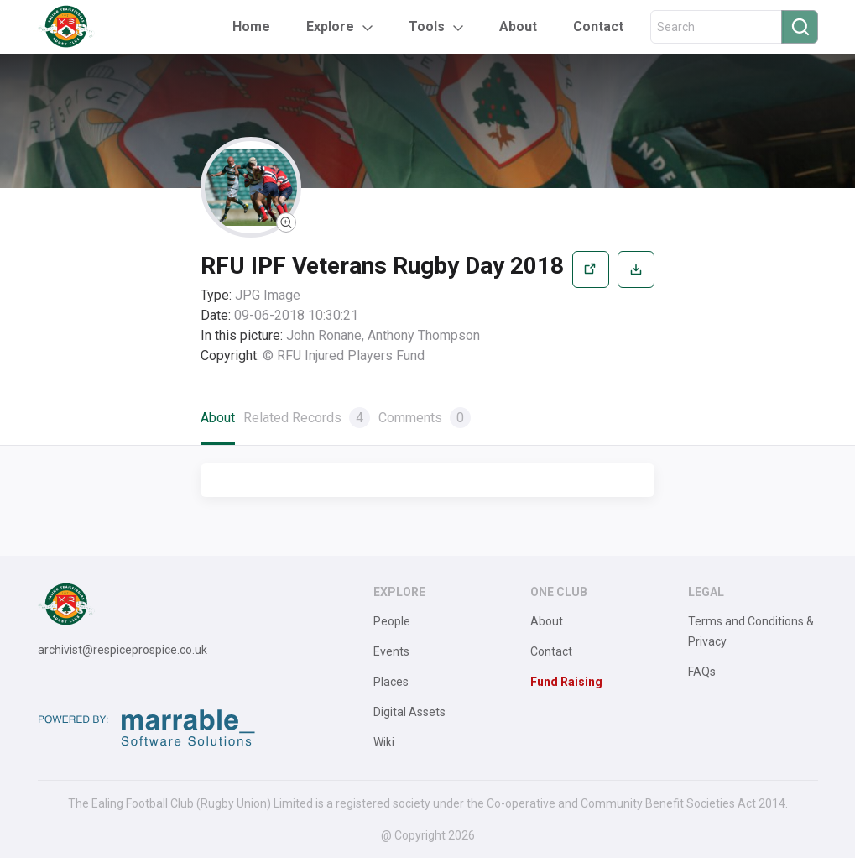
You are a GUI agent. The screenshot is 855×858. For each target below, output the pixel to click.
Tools (427, 26)
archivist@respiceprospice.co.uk (122, 650)
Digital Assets (409, 712)
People (391, 621)
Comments (424, 418)
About (518, 26)
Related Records (306, 418)
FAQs (702, 671)
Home (251, 26)
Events (391, 651)
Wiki (383, 742)
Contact (598, 26)
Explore (330, 26)
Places (391, 681)
